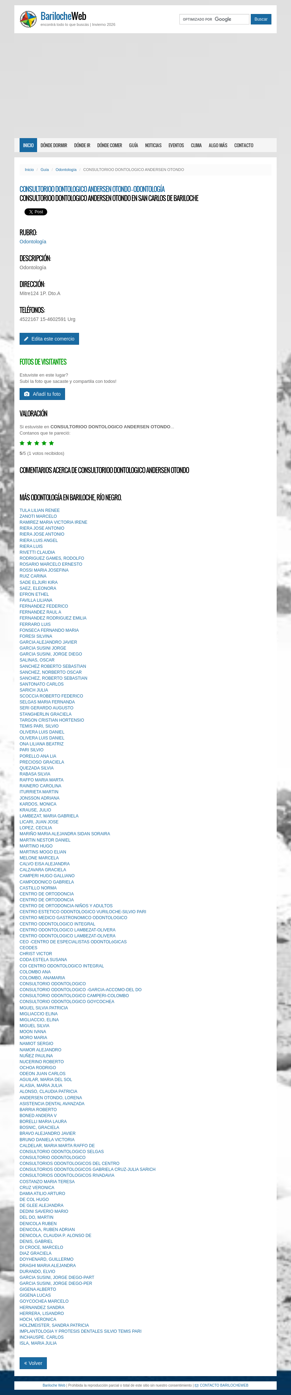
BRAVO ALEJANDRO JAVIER (48, 1133)
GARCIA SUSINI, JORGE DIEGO (51, 654)
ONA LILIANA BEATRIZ (42, 744)
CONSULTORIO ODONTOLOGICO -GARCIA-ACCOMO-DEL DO (81, 989)
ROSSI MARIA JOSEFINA (44, 570)
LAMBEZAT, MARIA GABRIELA (49, 816)
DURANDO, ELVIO (37, 1271)
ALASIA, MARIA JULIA (41, 1085)
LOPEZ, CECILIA (36, 827)
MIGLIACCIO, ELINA (39, 1019)
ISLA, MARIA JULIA (38, 1343)
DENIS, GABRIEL (36, 1241)
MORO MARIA (33, 1037)
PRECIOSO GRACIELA (42, 762)
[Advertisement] (145, 86)
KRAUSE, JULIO (35, 810)
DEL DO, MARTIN (37, 1217)
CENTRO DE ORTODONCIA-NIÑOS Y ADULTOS (66, 905)
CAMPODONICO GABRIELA (47, 882)
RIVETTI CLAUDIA (37, 552)
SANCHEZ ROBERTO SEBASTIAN (53, 666)
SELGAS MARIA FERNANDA (47, 702)
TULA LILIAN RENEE (40, 510)
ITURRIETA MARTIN (39, 791)
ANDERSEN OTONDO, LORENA (51, 1097)
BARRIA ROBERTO (38, 1109)
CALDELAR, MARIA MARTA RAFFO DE (57, 1145)
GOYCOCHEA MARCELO (44, 1301)
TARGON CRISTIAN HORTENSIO (52, 720)
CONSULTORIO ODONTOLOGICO (53, 983)
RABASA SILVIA (35, 774)
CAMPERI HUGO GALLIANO (47, 875)
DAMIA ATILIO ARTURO (42, 1193)
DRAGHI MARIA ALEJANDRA (48, 1265)
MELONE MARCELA (39, 858)
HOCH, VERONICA (38, 1319)
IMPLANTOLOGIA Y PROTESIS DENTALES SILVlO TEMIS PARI (81, 1331)
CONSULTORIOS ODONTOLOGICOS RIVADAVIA (67, 1175)
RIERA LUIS (31, 546)
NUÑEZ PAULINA (36, 1055)
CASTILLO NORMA (38, 888)
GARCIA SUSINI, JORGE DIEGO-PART (57, 1277)
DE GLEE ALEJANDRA (41, 1205)
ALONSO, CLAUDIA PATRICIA (48, 1091)
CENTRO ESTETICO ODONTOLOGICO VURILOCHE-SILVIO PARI (83, 911)
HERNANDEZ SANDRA (42, 1307)
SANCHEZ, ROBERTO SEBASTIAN (53, 678)
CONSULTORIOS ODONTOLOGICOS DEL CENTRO (70, 1163)
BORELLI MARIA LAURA (43, 1121)
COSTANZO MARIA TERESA (47, 1181)
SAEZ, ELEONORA (38, 588)
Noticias (153, 145)
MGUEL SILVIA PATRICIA (44, 1008)
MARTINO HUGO (36, 846)
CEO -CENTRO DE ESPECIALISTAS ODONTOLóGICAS (73, 941)
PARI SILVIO (31, 749)
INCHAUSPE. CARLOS (42, 1337)
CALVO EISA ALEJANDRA (45, 863)
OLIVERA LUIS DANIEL (42, 732)
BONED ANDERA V (38, 1115)
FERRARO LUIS (35, 624)
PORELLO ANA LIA (38, 756)
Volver (33, 1363)
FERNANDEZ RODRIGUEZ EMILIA (53, 618)
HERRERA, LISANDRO (42, 1313)
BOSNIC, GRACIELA (39, 1127)
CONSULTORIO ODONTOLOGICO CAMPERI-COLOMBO (74, 995)
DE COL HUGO (34, 1199)
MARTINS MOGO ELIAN (43, 852)
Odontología (66, 169)
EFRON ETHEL (34, 594)
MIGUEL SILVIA (34, 1025)
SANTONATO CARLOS (42, 684)
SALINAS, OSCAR (37, 660)
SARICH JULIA (34, 690)
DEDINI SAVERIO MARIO (44, 1211)
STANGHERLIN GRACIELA (45, 714)
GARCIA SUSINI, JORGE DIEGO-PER (56, 1283)
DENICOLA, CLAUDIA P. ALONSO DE (55, 1235)
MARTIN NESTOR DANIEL (45, 840)
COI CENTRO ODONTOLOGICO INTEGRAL (62, 966)
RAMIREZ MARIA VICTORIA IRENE (53, 522)
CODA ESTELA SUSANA (43, 959)
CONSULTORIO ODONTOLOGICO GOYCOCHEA (67, 1001)
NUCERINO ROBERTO (42, 1061)
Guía (133, 145)
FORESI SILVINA (36, 636)
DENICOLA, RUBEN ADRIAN (47, 1229)
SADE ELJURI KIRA (39, 582)
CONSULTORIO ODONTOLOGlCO (53, 1157)
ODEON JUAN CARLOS (42, 1073)
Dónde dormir (54, 145)
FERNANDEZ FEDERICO (44, 606)
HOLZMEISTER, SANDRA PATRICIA (54, 1325)
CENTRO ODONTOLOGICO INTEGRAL (57, 924)
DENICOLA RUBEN (38, 1223)
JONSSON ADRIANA (39, 798)
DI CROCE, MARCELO (41, 1247)
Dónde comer (109, 145)
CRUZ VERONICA (37, 1187)
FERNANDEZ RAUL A (40, 612)
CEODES (28, 947)
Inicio (28, 145)
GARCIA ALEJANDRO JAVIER (48, 642)
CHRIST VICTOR (36, 953)
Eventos (176, 145)
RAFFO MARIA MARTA (42, 780)
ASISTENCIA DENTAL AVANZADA (52, 1103)
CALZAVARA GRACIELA (43, 869)
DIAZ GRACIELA (35, 1253)
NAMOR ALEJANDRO (40, 1049)
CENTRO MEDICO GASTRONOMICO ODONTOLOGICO (73, 917)
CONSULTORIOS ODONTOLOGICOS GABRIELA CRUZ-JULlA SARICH (88, 1169)
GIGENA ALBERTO (38, 1289)
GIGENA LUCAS (35, 1295)
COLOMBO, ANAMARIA (42, 977)
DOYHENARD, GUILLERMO (46, 1259)
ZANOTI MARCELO (38, 516)
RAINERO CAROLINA (40, 786)
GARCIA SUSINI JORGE (43, 648)
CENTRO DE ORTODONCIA (47, 894)
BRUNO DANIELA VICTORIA (47, 1139)
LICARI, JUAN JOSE (39, 822)
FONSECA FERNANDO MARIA (49, 630)
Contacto (243, 145)
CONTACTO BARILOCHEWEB (222, 1385)
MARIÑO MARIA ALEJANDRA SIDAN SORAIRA (65, 833)
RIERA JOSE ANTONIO (42, 528)
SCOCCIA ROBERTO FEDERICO (51, 696)
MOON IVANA (33, 1031)
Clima (196, 145)
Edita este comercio (49, 339)
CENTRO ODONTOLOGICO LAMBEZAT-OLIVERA (67, 930)
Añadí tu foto (42, 394)
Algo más (218, 145)
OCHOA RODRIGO (38, 1067)
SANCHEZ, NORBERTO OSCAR (51, 672)
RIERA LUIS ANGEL (39, 540)
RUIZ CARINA (33, 576)
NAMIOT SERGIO (36, 1043)
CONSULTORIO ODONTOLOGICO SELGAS (62, 1151)
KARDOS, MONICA (38, 804)
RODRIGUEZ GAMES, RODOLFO (52, 558)
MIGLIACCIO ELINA (39, 1013)
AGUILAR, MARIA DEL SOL (46, 1079)
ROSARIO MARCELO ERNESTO (51, 564)
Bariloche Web (54, 1385)
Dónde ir (82, 145)
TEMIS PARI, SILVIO (39, 726)
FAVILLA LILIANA (36, 600)
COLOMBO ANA (35, 972)
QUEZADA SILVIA (37, 768)
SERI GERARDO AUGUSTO (46, 708)
